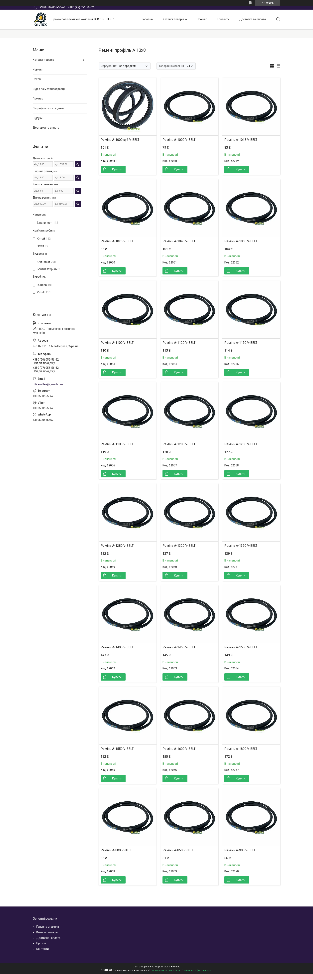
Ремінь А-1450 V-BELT (178, 647)
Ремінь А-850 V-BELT (178, 850)
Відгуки (38, 118)
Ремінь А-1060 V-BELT (240, 241)
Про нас (202, 19)
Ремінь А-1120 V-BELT (178, 343)
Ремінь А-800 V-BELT (116, 850)
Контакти (223, 19)
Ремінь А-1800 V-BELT (240, 749)
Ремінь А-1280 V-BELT (117, 546)
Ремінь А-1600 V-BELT (178, 749)
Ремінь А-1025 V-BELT (117, 241)
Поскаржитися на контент (165, 970)
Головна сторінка (47, 926)
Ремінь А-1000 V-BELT (178, 140)
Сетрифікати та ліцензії (48, 108)
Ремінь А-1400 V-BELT (117, 647)
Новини (38, 69)
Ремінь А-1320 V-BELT (178, 546)
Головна (147, 19)
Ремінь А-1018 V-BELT (240, 140)
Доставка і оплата (48, 937)
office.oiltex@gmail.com (48, 384)
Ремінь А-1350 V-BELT (240, 546)
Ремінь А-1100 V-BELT (117, 343)
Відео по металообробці (49, 88)
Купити (117, 169)
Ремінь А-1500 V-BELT (240, 647)
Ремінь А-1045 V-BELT (178, 241)
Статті (37, 79)
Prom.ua (175, 966)
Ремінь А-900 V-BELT (240, 850)
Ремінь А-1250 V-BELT (240, 444)
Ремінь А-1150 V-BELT (240, 343)
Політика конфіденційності (197, 970)
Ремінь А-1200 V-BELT (178, 444)
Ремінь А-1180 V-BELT (117, 444)
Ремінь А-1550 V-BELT (117, 749)
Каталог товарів (173, 19)
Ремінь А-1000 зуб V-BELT (120, 140)
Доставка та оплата (252, 19)
